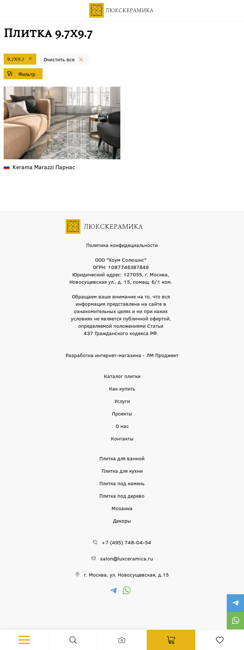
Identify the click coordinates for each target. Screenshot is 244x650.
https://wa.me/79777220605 (235, 620)
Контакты (122, 438)
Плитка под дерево (122, 495)
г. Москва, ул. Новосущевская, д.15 (126, 574)
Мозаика (122, 508)
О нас (122, 425)
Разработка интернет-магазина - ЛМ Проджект (122, 355)
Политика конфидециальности (122, 244)
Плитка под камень (122, 483)
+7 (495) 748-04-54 (126, 542)
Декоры (122, 520)
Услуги (122, 400)
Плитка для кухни (122, 470)
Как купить (122, 388)
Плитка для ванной (122, 458)
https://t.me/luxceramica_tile (235, 603)
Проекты (122, 413)
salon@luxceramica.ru (126, 558)
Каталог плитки (122, 376)
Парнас (43, 167)
